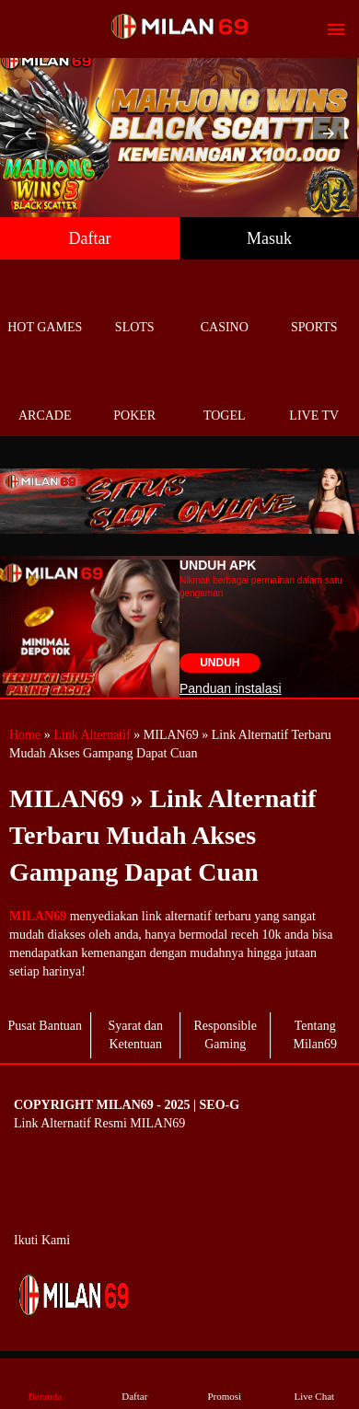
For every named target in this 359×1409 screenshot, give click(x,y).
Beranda (45, 1383)
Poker (135, 394)
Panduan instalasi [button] (231, 688)
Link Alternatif (92, 735)
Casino (224, 306)
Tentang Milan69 (315, 1035)
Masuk (269, 238)
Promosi (224, 1383)
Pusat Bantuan (45, 1026)
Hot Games (45, 306)
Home (25, 735)
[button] (30, 133)
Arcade (45, 394)
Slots (135, 306)
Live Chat (314, 1383)
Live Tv (314, 394)
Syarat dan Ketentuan (136, 1035)
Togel (224, 394)
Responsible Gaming (225, 1035)
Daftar (90, 238)
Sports (314, 306)
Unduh (219, 662)
